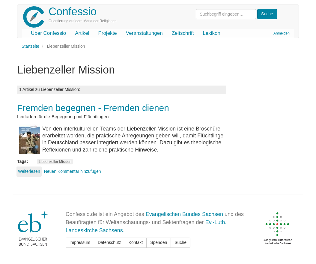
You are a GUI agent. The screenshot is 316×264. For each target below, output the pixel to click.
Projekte (107, 33)
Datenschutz (109, 242)
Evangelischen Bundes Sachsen (184, 214)
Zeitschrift (183, 33)
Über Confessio (48, 33)
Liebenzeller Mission (55, 162)
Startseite (30, 46)
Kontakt (136, 242)
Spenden (158, 242)
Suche (180, 242)
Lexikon (211, 33)
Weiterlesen (29, 171)
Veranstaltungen (144, 33)
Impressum (80, 242)
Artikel (82, 33)
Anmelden (281, 33)
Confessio (73, 11)
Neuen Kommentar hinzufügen (72, 171)
